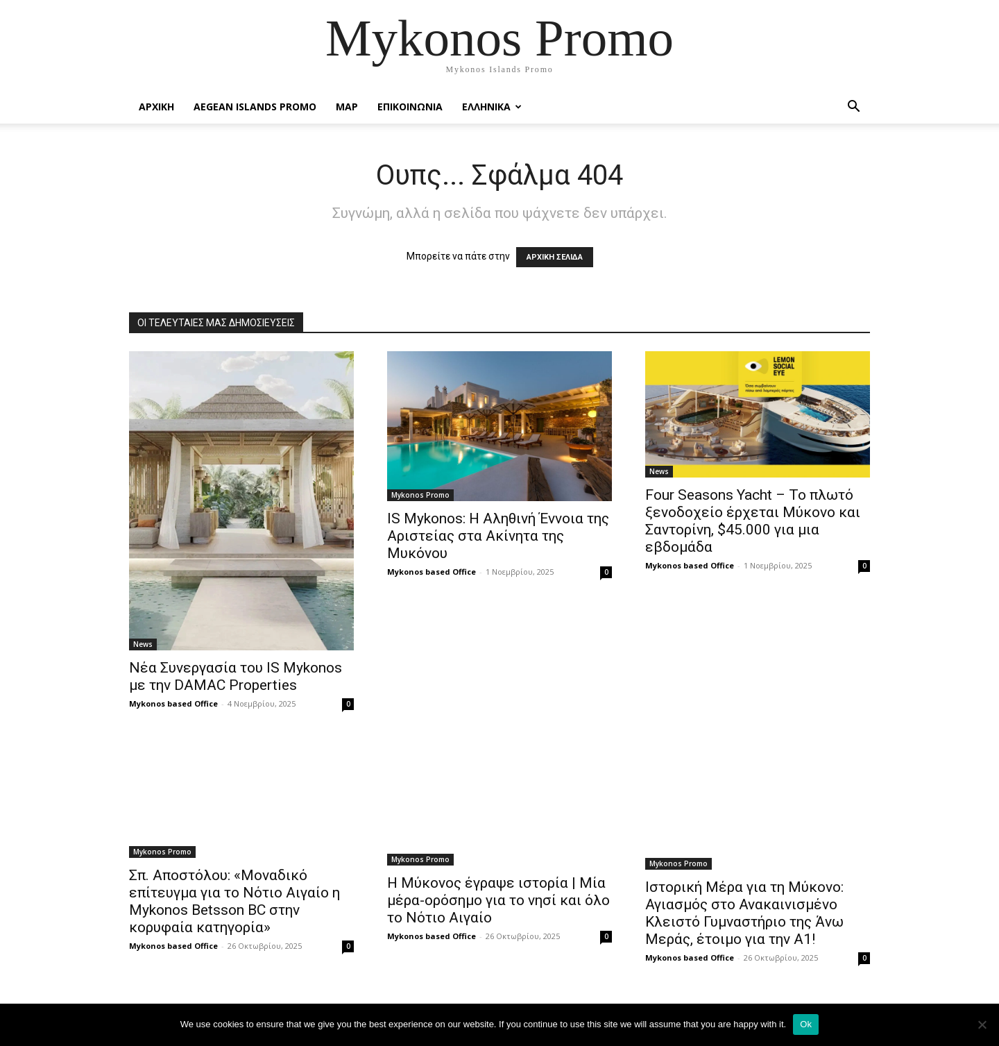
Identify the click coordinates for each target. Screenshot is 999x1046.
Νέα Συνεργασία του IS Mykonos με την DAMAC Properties (235, 676)
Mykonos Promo (420, 495)
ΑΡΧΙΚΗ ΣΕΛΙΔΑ (555, 257)
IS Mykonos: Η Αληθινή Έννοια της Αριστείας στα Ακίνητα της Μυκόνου (498, 536)
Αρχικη (156, 106)
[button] (853, 108)
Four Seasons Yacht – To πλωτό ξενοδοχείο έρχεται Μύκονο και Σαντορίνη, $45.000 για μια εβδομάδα (752, 521)
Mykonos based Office (173, 703)
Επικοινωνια (410, 106)
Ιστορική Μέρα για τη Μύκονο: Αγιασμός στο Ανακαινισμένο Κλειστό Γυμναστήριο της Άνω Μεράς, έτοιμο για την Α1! (744, 913)
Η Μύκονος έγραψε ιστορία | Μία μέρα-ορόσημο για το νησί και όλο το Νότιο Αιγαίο (498, 900)
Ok (806, 1024)
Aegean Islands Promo (255, 106)
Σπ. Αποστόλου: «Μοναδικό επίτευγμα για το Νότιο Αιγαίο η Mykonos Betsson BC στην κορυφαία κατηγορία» (234, 901)
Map (347, 106)
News (143, 644)
